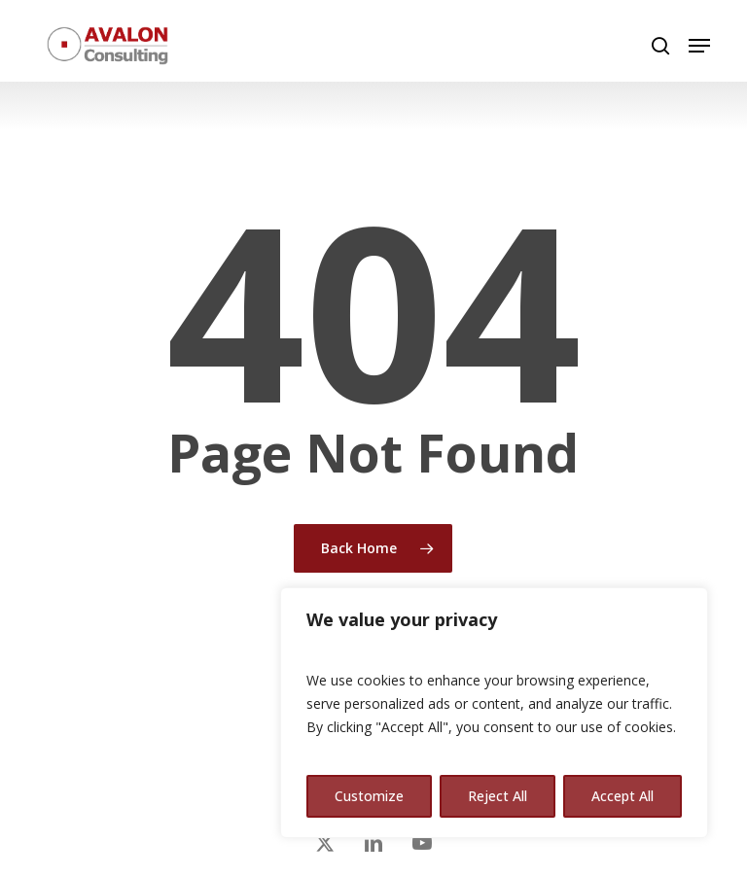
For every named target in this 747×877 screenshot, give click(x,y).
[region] (494, 712)
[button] (699, 45)
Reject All (497, 796)
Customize (369, 796)
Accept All (622, 796)
